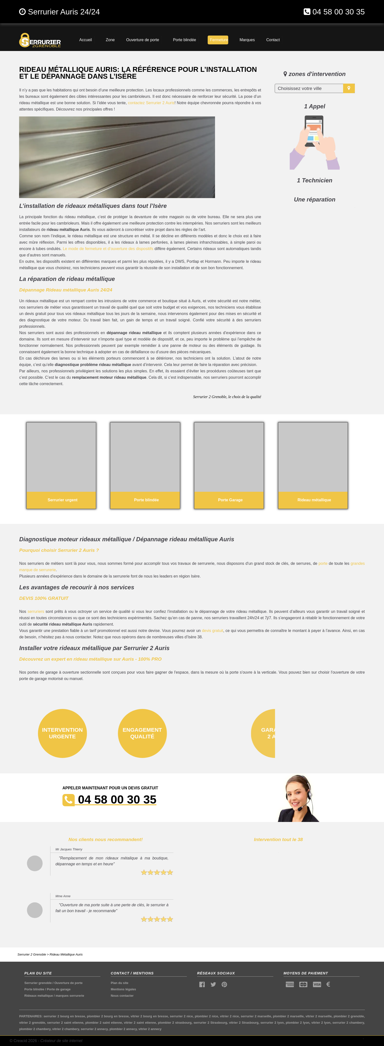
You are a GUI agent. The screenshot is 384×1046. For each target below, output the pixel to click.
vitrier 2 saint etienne (140, 1022)
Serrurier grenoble (38, 983)
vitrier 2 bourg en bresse (149, 1016)
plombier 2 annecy (123, 1029)
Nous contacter (122, 995)
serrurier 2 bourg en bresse (64, 1016)
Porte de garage (59, 989)
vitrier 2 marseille (319, 1016)
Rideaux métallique (38, 995)
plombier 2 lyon (298, 1022)
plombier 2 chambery (34, 1029)
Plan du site (119, 983)
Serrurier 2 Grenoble (31, 954)
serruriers (36, 611)
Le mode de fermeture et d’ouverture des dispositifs (108, 249)
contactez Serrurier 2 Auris (151, 103)
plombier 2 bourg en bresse (108, 1016)
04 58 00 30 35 (338, 11)
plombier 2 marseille (288, 1016)
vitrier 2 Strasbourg (243, 1022)
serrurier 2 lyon (272, 1022)
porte (323, 563)
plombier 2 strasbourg (175, 1022)
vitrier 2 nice (229, 1016)
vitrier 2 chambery (65, 1029)
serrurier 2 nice (181, 1016)
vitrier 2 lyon (320, 1022)
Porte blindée (34, 989)
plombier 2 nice (206, 1016)
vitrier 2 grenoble (32, 1022)
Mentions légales (123, 989)
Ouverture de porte (68, 983)
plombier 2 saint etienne (103, 1022)
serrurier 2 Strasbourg (210, 1022)
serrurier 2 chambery (348, 1022)
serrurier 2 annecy (94, 1029)
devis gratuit (212, 631)
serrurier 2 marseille (256, 1016)
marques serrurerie (70, 995)
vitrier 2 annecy (149, 1029)
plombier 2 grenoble (349, 1016)
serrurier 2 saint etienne (65, 1022)
